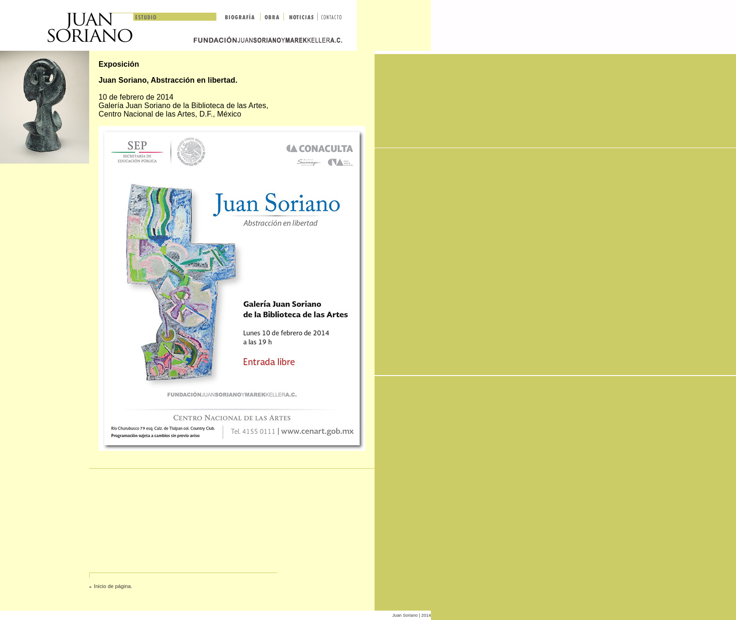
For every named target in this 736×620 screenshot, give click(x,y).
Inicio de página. (113, 586)
